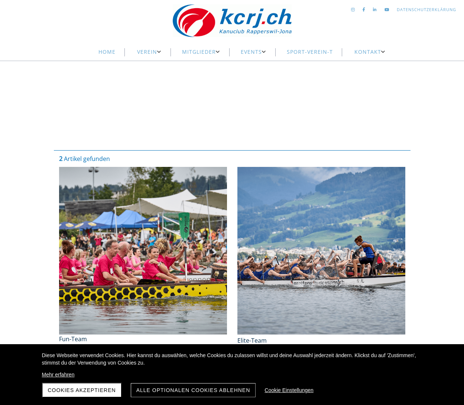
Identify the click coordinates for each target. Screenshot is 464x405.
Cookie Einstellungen (289, 390)
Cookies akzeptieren (82, 390)
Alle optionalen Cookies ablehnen (193, 390)
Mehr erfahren (58, 375)
